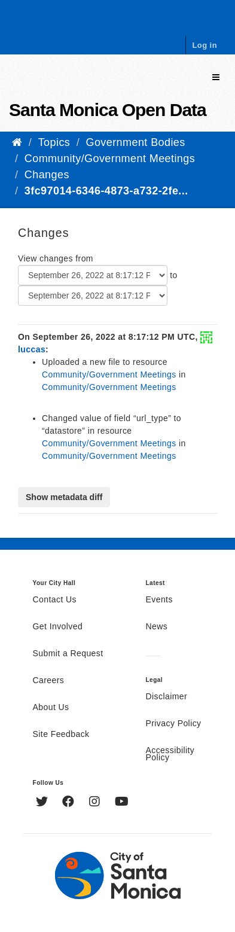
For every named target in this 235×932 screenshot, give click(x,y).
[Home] (17, 142)
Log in (204, 45)
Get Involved (58, 627)
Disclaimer (167, 697)
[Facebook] (69, 803)
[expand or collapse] (216, 77)
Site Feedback (61, 734)
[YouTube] (122, 803)
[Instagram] (96, 803)
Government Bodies (135, 142)
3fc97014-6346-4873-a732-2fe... (106, 191)
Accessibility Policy (170, 754)
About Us (51, 707)
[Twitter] (43, 803)
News (157, 627)
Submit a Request (68, 654)
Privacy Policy (174, 724)
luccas (31, 349)
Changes (47, 175)
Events (159, 600)
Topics (54, 142)
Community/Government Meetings (110, 159)
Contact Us (55, 600)
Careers (49, 681)
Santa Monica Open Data (107, 110)
